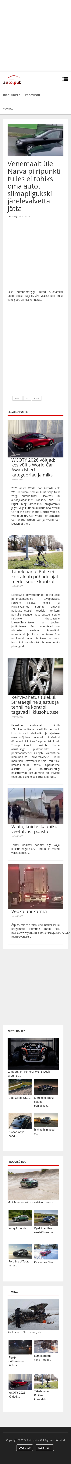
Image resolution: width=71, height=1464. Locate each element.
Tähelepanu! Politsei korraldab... (41, 1395)
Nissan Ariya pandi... (16, 1134)
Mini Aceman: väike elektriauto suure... (31, 1202)
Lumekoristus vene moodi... (42, 1357)
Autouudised (11, 95)
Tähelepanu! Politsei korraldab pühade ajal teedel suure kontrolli (34, 576)
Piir (27, 398)
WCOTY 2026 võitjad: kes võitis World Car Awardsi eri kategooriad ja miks (33, 467)
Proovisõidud (17, 1161)
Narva (17, 398)
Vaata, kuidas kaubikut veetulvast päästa (35, 828)
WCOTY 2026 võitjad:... (17, 1394)
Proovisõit (32, 95)
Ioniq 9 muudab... (19, 1228)
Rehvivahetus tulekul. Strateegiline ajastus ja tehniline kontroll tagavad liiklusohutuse (35, 704)
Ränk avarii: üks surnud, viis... (26, 1332)
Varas (36, 398)
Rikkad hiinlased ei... (44, 1131)
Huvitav (7, 108)
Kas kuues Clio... (44, 1262)
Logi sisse (24, 1447)
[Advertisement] (35, 35)
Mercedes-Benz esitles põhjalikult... (44, 1101)
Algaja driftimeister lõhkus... (16, 1361)
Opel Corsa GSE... (20, 1098)
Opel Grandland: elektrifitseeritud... (45, 1230)
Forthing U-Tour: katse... (19, 1263)
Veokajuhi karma (29, 911)
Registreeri (44, 1447)
